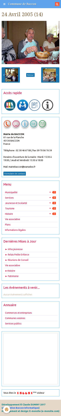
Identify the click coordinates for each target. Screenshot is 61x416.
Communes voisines (15, 318)
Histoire (30, 214)
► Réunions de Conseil (16, 260)
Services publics (13, 323)
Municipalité (30, 192)
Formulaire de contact (14, 173)
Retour (30, 75)
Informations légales (15, 230)
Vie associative (12, 219)
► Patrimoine (12, 276)
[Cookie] (6, 409)
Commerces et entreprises (18, 313)
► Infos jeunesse (14, 249)
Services (30, 197)
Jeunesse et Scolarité (30, 203)
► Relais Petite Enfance (17, 254)
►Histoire (10, 270)
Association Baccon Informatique (20, 408)
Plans (8, 224)
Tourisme (30, 208)
